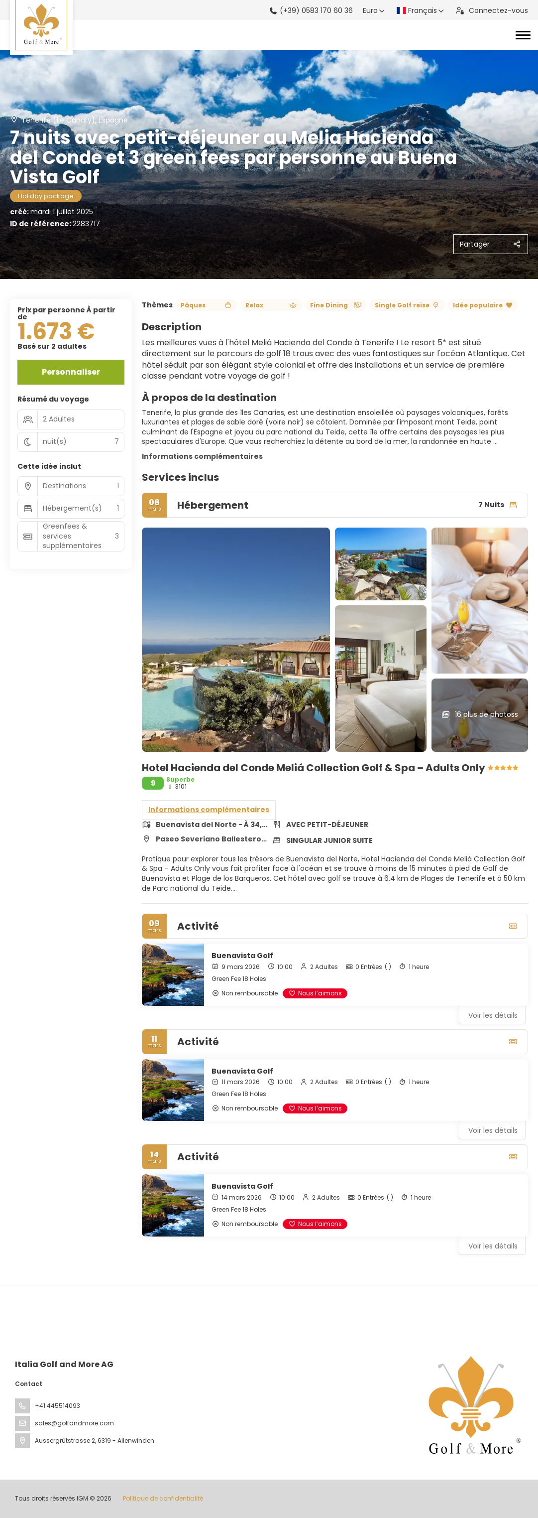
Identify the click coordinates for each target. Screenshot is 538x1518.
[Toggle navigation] (523, 34)
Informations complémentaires (202, 456)
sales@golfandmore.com (74, 1423)
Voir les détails (493, 1015)
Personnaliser (71, 372)
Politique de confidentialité (163, 1498)
